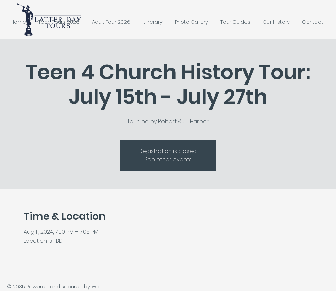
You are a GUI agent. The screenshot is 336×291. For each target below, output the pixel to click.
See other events (168, 159)
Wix (96, 286)
